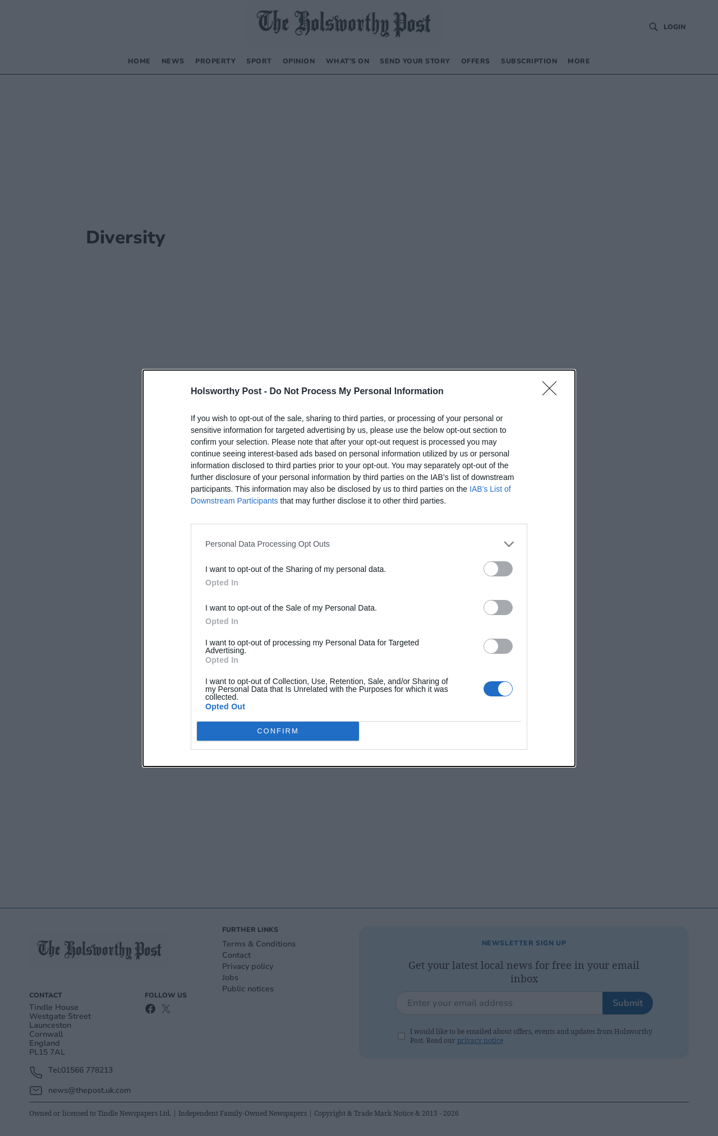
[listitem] (359, 544)
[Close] (553, 392)
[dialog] (359, 568)
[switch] (498, 568)
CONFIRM (278, 731)
